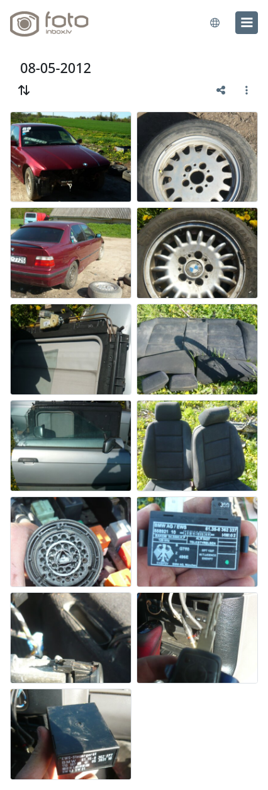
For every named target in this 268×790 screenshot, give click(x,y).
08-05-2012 (55, 68)
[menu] (246, 22)
